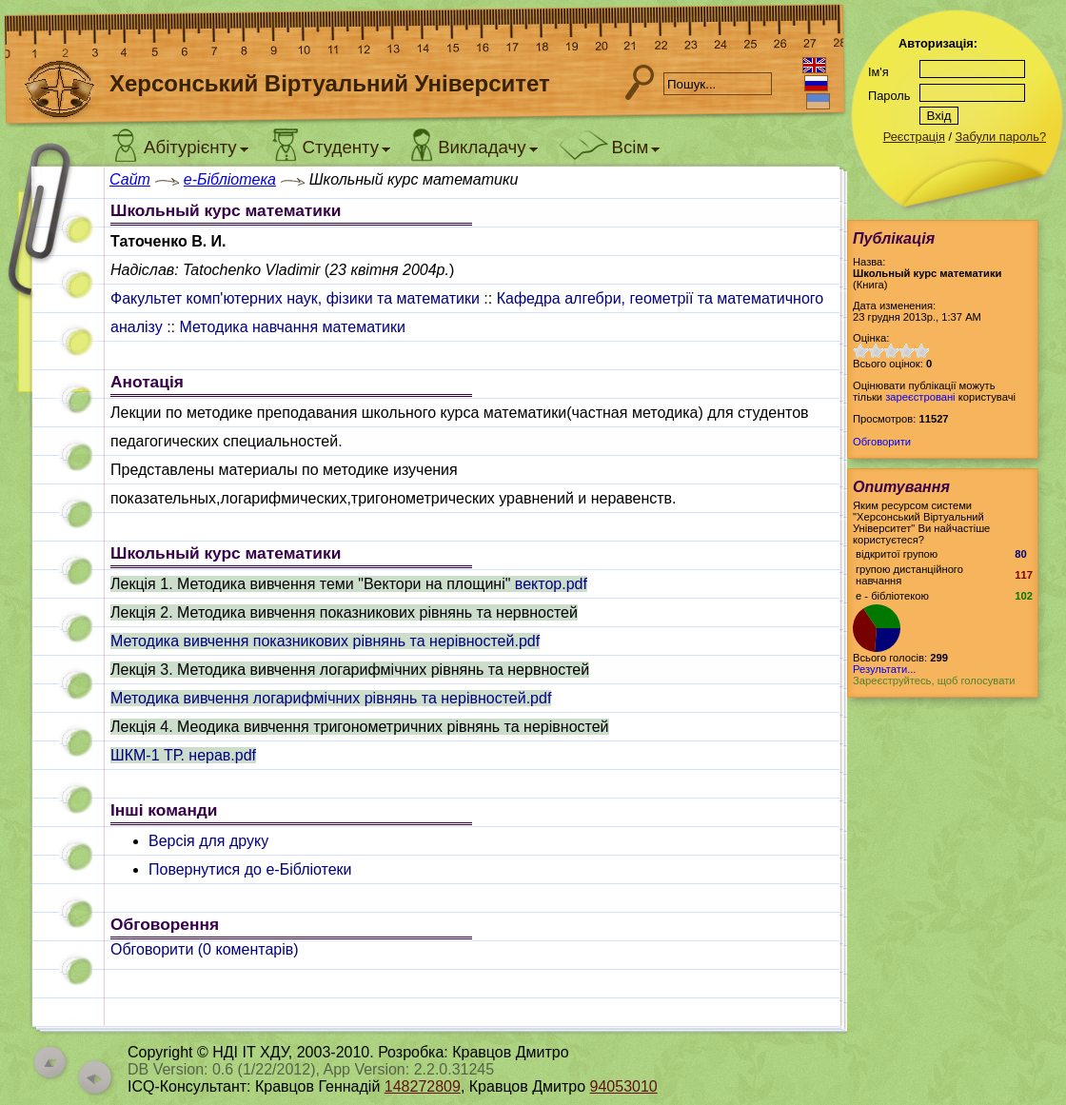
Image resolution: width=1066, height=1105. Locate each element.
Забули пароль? (1001, 136)
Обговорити (882, 441)
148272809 (423, 1086)
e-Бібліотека (230, 179)
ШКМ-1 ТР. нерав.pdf (183, 755)
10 (921, 351)
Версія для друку (208, 841)
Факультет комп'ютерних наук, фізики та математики (295, 298)
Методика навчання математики (292, 327)
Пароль (889, 96)
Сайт (129, 179)
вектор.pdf (551, 584)
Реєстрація (914, 136)
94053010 (624, 1086)
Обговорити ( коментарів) (204, 949)
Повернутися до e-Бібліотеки (250, 869)
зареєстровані (920, 397)
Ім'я (878, 72)
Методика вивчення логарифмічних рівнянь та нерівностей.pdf (330, 698)
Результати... (884, 669)
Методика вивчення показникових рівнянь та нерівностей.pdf (325, 641)
